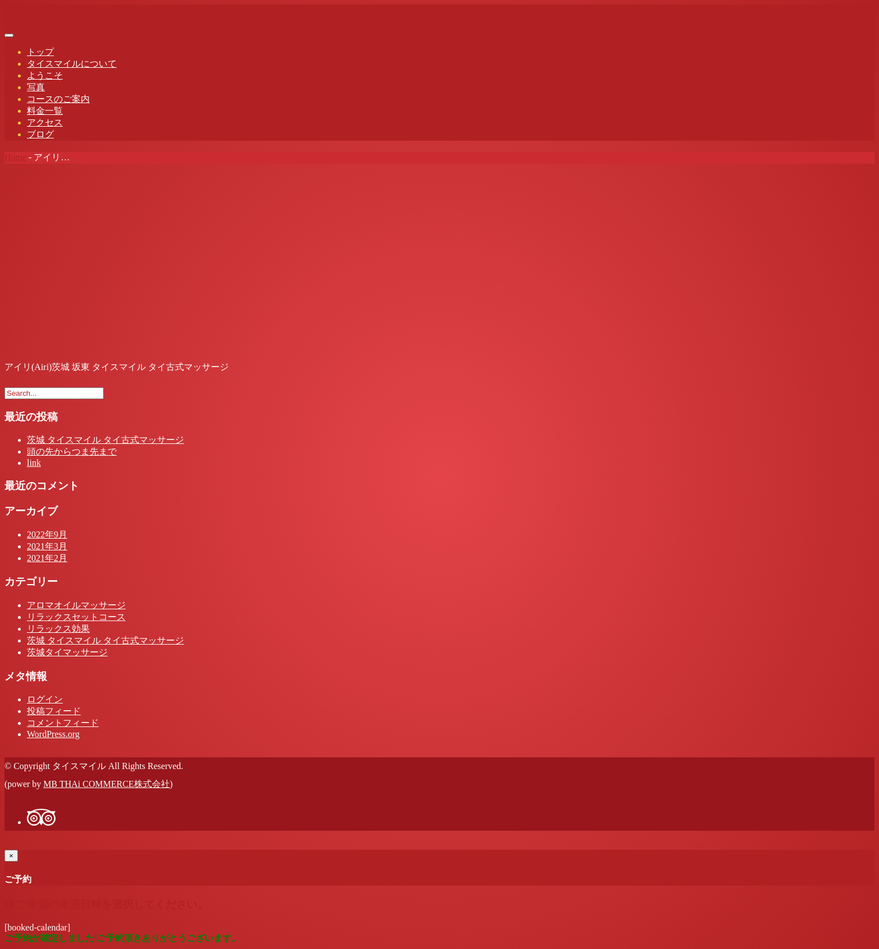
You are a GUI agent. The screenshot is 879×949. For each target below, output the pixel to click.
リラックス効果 (58, 628)
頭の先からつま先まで (72, 451)
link (34, 462)
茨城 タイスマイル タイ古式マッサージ (105, 440)
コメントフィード (63, 723)
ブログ (40, 134)
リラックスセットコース (76, 617)
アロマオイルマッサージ (76, 605)
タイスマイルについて (72, 63)
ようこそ (45, 75)
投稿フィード (54, 711)
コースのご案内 (58, 99)
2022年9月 (47, 534)
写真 (36, 87)
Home (15, 157)
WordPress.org (53, 734)
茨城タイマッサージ (67, 652)
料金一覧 (45, 110)
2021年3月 (47, 546)
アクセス (45, 122)
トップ (40, 52)
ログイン (45, 699)
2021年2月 (47, 558)
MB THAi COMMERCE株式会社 (106, 784)
